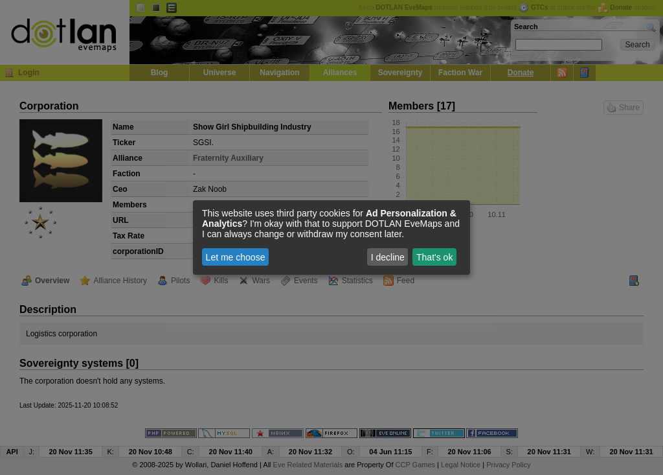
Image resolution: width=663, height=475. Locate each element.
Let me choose (235, 257)
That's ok (434, 257)
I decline (388, 257)
